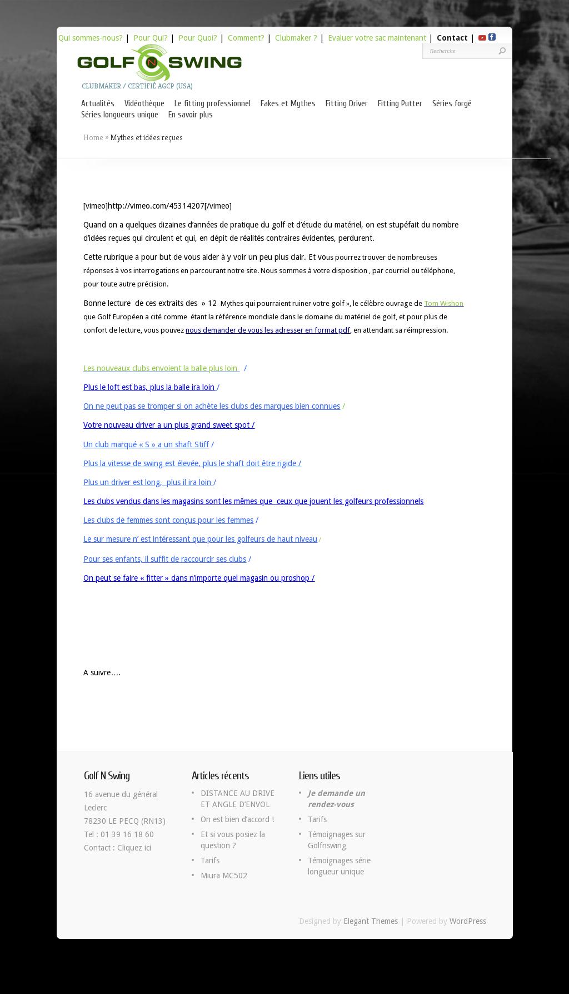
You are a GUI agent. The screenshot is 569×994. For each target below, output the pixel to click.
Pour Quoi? (197, 37)
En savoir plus (190, 115)
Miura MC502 (224, 875)
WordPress (468, 921)
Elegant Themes (370, 921)
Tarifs (210, 860)
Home (93, 137)
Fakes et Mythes (288, 103)
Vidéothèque (144, 103)
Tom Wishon (443, 303)
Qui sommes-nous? (90, 37)
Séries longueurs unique (119, 115)
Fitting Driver (347, 103)
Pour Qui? (150, 37)
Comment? (246, 37)
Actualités (97, 103)
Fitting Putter (400, 103)
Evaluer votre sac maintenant (377, 37)
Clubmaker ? (296, 37)
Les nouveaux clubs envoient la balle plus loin (160, 368)
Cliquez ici (134, 847)
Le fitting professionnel (212, 103)
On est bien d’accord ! (237, 819)
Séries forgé (452, 103)
